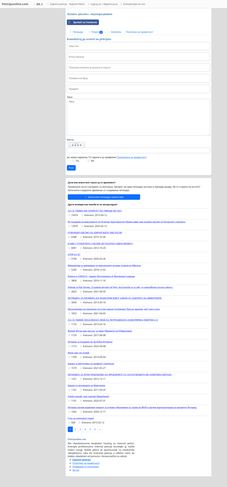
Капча (70, 139)
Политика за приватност (139, 32)
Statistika (114, 32)
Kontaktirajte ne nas (132, 4)
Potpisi (95, 32)
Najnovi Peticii (77, 4)
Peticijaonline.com (15, 4)
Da (77, 160)
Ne (92, 160)
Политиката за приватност (131, 157)
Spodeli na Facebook (82, 22)
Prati (71, 167)
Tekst (70, 97)
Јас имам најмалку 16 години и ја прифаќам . (107, 157)
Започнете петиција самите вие (103, 197)
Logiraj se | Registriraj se (102, 4)
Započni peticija (56, 4)
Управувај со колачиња (85, 466)
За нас (75, 470)
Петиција (76, 32)
